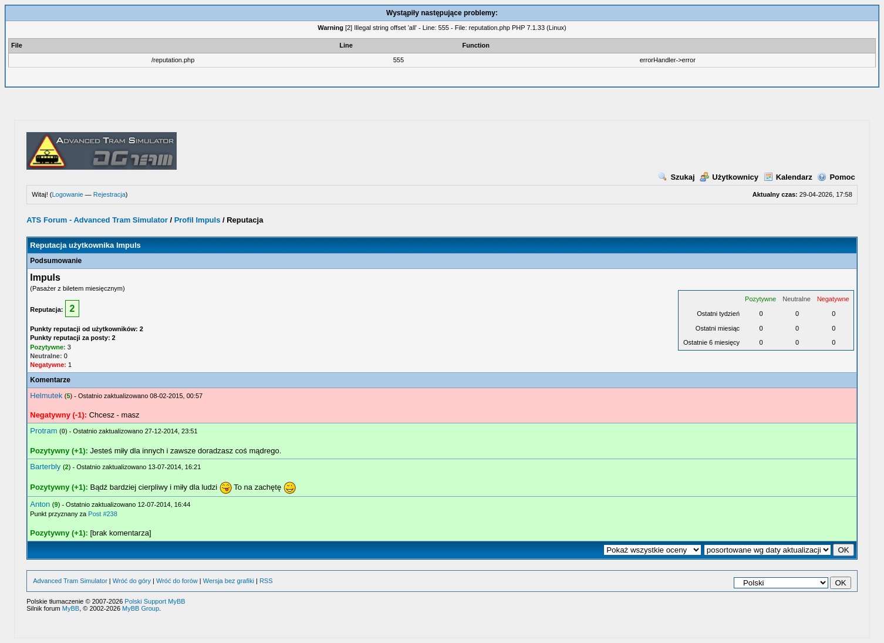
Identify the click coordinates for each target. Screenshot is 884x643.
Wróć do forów (177, 580)
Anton (40, 504)
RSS (266, 580)
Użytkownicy (729, 177)
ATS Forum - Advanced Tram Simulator (97, 220)
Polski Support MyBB (154, 601)
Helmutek (46, 395)
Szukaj (676, 177)
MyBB (70, 608)
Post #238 (102, 513)
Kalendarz (788, 177)
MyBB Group (140, 608)
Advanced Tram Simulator (70, 580)
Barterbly (45, 466)
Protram (43, 430)
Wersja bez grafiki (228, 580)
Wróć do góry (132, 580)
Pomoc (836, 177)
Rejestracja (109, 194)
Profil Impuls (197, 220)
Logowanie (67, 194)
